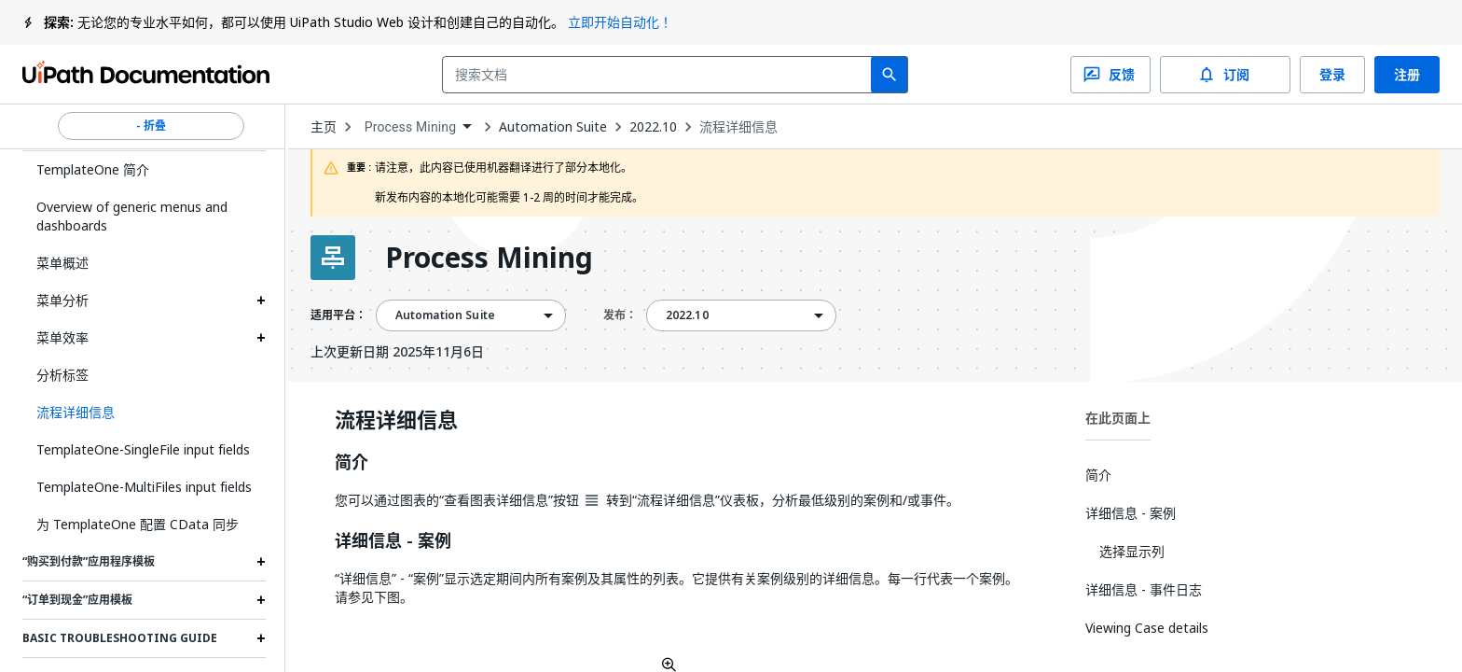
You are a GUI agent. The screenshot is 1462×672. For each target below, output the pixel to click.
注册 (1407, 74)
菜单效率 (62, 337)
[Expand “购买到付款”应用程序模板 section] (261, 561)
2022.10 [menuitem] (687, 315)
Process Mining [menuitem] (411, 126)
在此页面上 (1118, 417)
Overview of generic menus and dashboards (132, 216)
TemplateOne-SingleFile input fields (143, 449)
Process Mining (489, 258)
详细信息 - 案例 (393, 541)
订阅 (1225, 74)
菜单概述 (62, 263)
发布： (620, 315)
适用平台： (338, 315)
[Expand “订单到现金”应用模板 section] (261, 600)
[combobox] (660, 74)
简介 (351, 463)
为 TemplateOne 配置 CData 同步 (137, 524)
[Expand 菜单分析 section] (261, 300)
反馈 (1110, 74)
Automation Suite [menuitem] (445, 315)
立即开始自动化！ (620, 22)
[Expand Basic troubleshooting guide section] (261, 638)
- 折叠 (151, 126)
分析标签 (62, 375)
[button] (144, 412)
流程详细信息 (738, 126)
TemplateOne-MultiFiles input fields (144, 487)
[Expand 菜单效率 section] (261, 337)
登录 (1332, 74)
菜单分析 (62, 300)
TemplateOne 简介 (92, 169)
